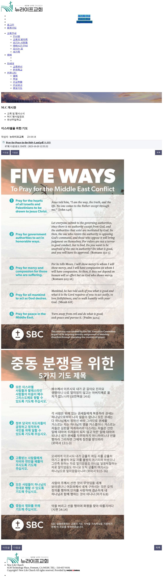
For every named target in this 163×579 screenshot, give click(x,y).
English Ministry (84, 22)
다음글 (15, 152)
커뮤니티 (11, 72)
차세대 (10, 63)
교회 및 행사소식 (16, 113)
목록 (158, 152)
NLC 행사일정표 (15, 116)
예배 (9, 55)
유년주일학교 (14, 119)
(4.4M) (27, 142)
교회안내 (11, 33)
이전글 (5, 152)
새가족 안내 (84, 16)
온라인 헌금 (84, 19)
